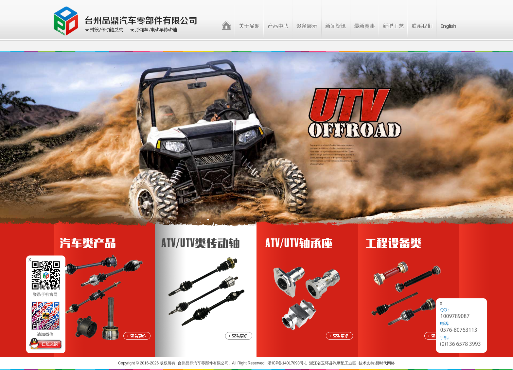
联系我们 (422, 26)
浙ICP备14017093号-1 (287, 363)
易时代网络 (385, 363)
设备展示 (306, 26)
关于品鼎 (249, 26)
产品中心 (278, 26)
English (448, 26)
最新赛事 (364, 26)
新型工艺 (393, 26)
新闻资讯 (335, 26)
